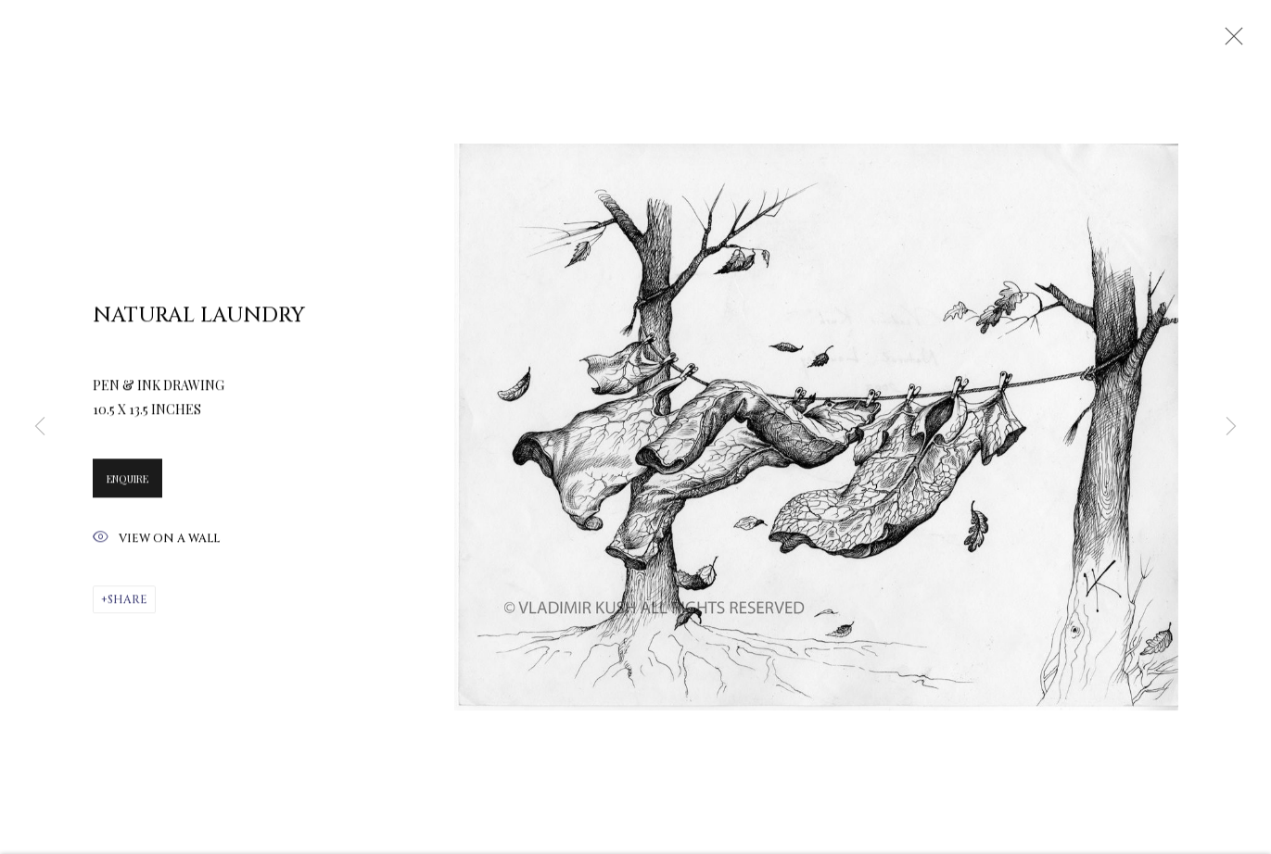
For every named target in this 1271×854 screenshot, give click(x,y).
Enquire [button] (127, 482)
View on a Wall (156, 542)
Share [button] (127, 603)
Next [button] (1231, 426)
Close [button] (1229, 42)
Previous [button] (40, 426)
